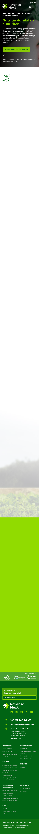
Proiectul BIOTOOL (26, 756)
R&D (3, 814)
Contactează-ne (25, 788)
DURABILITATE (26, 745)
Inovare (23, 764)
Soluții (5, 762)
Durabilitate (23, 748)
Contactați (25, 785)
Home (5, 59)
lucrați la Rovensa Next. (9, 754)
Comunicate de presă (9, 811)
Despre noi (7, 745)
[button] (30, 7)
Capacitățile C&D (7, 793)
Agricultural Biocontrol (9, 768)
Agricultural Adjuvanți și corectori (9, 771)
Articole (4, 808)
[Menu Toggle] (34, 7)
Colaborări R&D (7, 796)
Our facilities (6, 757)
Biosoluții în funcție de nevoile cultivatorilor (22, 59)
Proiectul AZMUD (25, 759)
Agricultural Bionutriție (9, 765)
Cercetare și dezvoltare (9, 790)
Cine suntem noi (7, 751)
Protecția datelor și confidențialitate (17, 822)
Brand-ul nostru (7, 748)
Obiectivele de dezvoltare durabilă (28, 752)
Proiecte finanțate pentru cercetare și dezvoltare (10, 799)
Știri (4, 805)
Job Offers (23, 791)
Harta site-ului (8, 825)
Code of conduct (22, 825)
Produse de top (7, 775)
